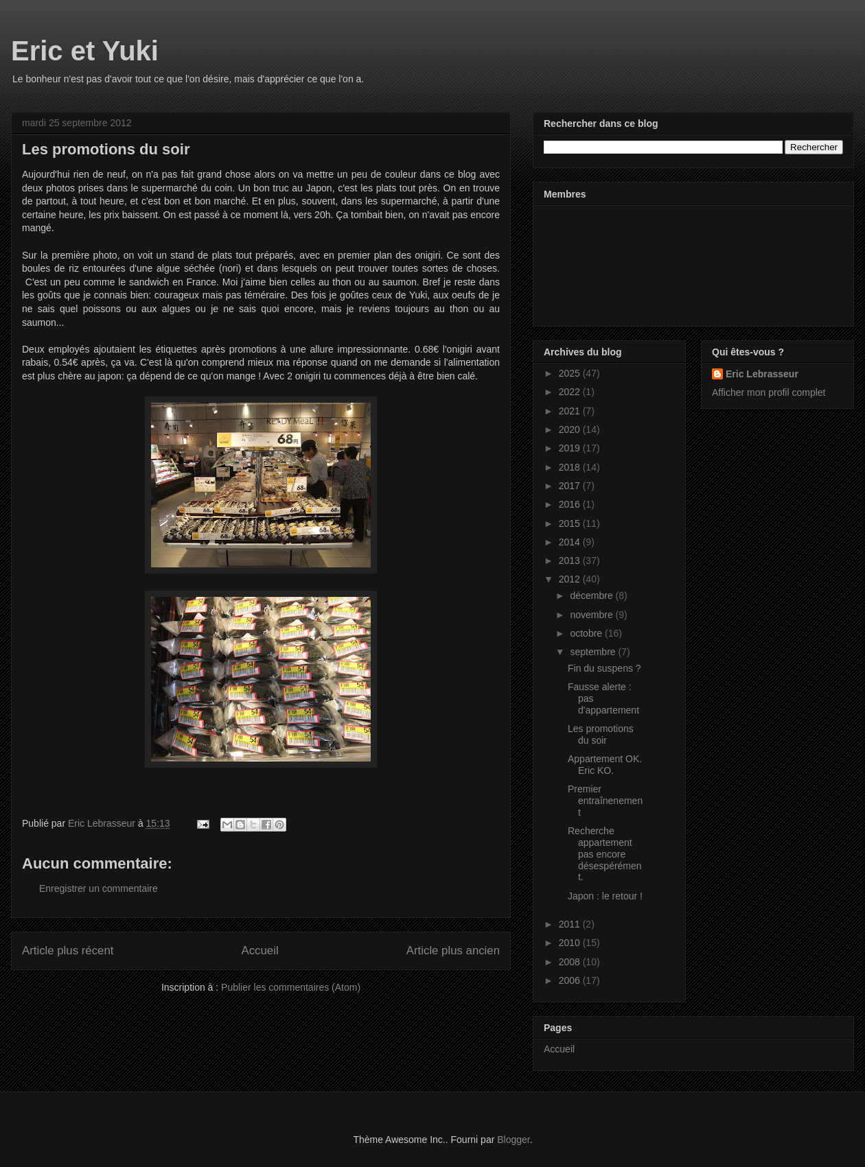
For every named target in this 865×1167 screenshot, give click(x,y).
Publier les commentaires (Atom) (290, 987)
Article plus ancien (453, 950)
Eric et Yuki (85, 51)
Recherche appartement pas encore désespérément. (605, 853)
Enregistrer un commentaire (98, 888)
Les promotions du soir (601, 734)
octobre (587, 633)
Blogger (513, 1139)
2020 (571, 429)
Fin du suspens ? (604, 668)
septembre (594, 651)
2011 (571, 924)
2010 (571, 942)
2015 (571, 523)
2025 (571, 373)
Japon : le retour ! (605, 896)
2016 (571, 504)
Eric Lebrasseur (762, 373)
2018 (571, 467)
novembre (592, 614)
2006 (571, 980)
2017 (571, 485)
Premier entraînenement (605, 800)
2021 (571, 410)
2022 (571, 391)
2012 (571, 579)
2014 (571, 542)
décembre (592, 595)
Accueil (260, 950)
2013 (571, 560)
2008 (571, 961)
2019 (571, 448)
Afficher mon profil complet (768, 392)
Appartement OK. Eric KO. (605, 764)
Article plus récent (67, 950)
